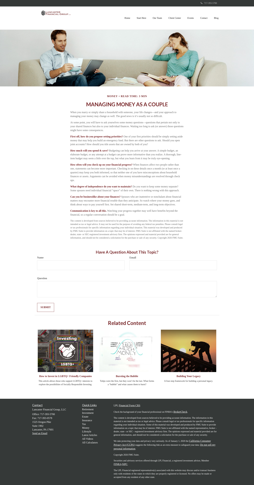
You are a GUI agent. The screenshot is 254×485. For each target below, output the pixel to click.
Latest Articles (89, 435)
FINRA (117, 464)
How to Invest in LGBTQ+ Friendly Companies (65, 376)
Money (85, 427)
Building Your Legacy (189, 376)
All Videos (87, 438)
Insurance (87, 420)
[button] (141, 18)
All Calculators (90, 442)
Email (132, 257)
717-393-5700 (209, 3)
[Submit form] (45, 307)
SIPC (124, 464)
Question (42, 278)
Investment (88, 413)
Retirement (88, 409)
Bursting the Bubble (127, 376)
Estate (85, 416)
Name (40, 257)
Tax (84, 424)
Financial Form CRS (129, 405)
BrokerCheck (180, 411)
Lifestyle (86, 431)
